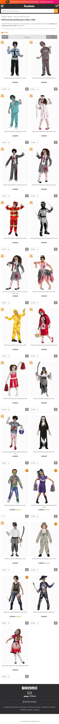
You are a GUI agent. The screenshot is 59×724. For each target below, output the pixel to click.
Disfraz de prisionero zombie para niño (44, 78)
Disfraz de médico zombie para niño (15, 131)
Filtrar (4, 37)
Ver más (5, 32)
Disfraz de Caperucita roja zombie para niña (44, 345)
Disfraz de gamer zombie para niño (15, 505)
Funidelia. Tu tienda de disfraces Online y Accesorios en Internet (29, 6)
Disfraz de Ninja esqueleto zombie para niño (43, 238)
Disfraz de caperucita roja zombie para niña (15, 665)
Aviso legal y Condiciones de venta (30, 707)
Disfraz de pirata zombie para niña (43, 398)
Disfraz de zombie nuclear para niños (15, 345)
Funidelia (3, 16)
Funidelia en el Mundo (10, 707)
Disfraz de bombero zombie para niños (15, 238)
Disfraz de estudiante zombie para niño (15, 185)
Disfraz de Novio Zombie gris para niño (44, 559)
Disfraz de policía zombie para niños (15, 78)
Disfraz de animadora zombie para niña (15, 398)
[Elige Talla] (6, 89)
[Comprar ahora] (27, 89)
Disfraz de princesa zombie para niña (44, 291)
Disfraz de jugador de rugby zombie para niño (15, 453)
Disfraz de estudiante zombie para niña (44, 185)
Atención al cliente (29, 702)
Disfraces (10, 16)
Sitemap (36, 710)
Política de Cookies (26, 710)
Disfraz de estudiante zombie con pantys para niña (15, 292)
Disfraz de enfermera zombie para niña (44, 131)
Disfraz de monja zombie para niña (43, 452)
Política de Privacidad (48, 707)
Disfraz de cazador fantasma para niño (15, 612)
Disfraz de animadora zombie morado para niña (44, 506)
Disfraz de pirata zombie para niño (15, 559)
